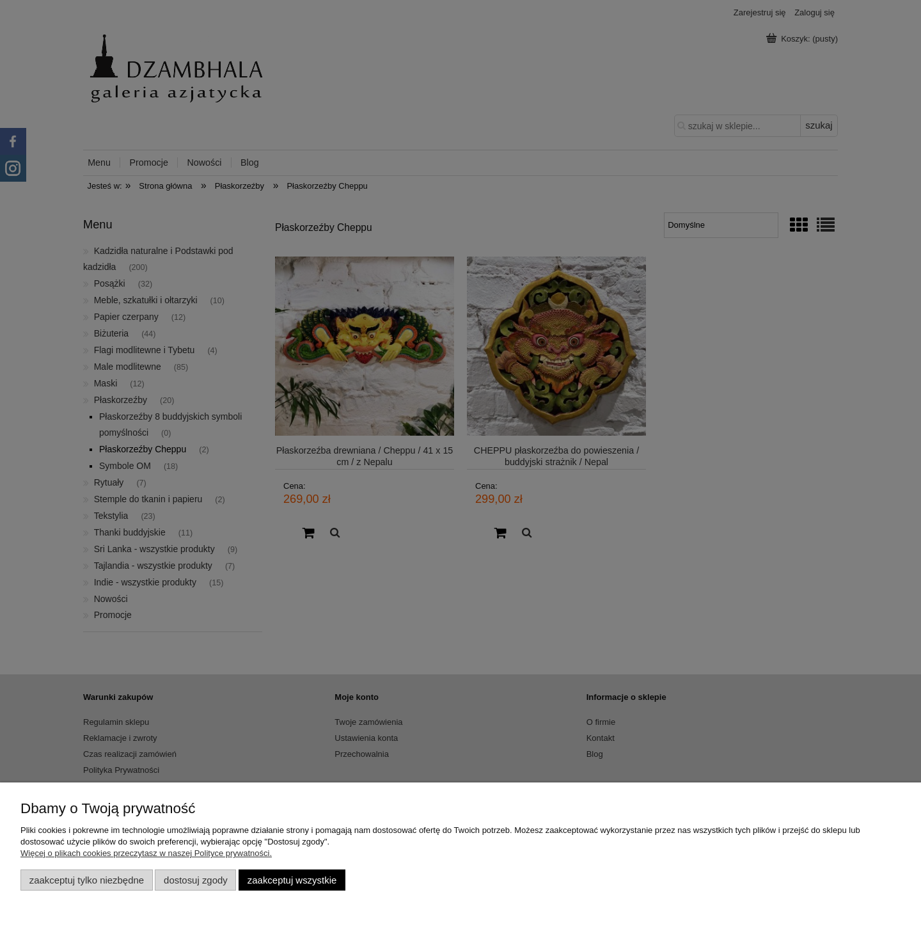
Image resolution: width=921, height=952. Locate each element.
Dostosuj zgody (196, 880)
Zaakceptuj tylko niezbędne (86, 880)
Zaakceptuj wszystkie (292, 880)
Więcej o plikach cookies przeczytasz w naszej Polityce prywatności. (146, 853)
